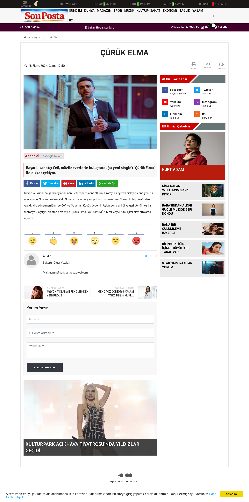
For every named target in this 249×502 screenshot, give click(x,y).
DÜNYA (89, 10)
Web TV (192, 27)
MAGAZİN (104, 10)
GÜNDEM (75, 10)
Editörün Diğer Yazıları (56, 262)
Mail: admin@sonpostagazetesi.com (65, 272)
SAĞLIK (184, 10)
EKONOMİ (170, 10)
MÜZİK (129, 10)
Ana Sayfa (32, 37)
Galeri (207, 27)
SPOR (118, 10)
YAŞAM (197, 10)
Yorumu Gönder (44, 367)
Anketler (221, 27)
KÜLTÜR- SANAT (148, 10)
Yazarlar (177, 27)
